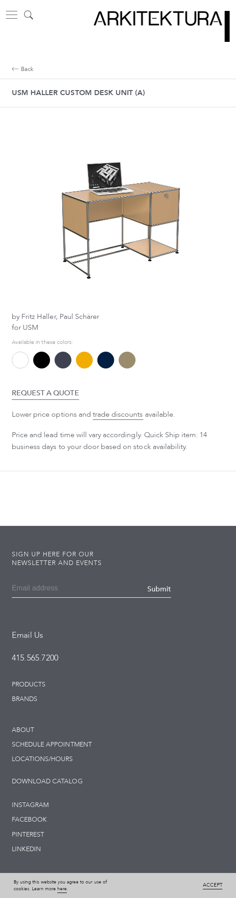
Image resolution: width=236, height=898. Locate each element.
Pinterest (28, 834)
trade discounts (118, 414)
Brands (24, 699)
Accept (212, 885)
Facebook (29, 819)
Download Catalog (47, 781)
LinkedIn (26, 849)
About (23, 730)
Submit (159, 589)
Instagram (30, 805)
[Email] (49, 589)
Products (28, 684)
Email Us (27, 635)
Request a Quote (45, 393)
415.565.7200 (35, 658)
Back (22, 69)
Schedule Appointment (52, 744)
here (62, 889)
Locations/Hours (42, 759)
